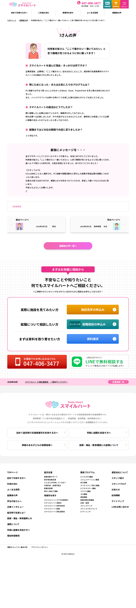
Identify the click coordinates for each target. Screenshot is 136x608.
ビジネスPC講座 (86, 476)
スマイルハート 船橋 (52, 508)
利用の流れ (12, 483)
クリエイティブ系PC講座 (89, 485)
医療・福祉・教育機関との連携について (99, 445)
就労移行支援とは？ (16, 512)
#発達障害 (16, 206)
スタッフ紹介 (118, 477)
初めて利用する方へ (19, 12)
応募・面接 (84, 503)
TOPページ (11, 20)
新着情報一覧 (118, 381)
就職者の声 (116, 12)
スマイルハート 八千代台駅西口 (56, 500)
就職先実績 (48, 488)
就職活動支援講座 (87, 500)
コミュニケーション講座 (89, 479)
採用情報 (116, 495)
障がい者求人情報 (51, 491)
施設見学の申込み (92, 309)
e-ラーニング (85, 511)
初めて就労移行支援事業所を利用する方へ (37, 432)
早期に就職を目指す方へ (99, 432)
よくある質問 (92, 12)
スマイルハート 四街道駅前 (54, 511)
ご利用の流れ (43, 12)
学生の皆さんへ (14, 501)
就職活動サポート (51, 476)
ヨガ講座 (83, 494)
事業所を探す (68, 12)
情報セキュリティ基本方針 (17, 547)
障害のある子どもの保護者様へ (37, 445)
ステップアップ (86, 506)
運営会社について (120, 472)
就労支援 (48, 472)
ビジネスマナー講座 (88, 488)
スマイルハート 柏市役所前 (54, 506)
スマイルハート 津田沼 (52, 503)
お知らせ (116, 489)
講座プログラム (87, 472)
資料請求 (93, 339)
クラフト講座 (85, 491)
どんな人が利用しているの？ (55, 482)
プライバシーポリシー (39, 547)
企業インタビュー (15, 506)
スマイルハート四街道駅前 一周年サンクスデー (46, 381)
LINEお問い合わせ (120, 506)
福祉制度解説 (13, 535)
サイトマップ (118, 501)
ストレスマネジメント (88, 508)
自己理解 (83, 482)
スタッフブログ (119, 483)
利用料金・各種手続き (52, 485)
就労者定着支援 (50, 479)
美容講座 (83, 497)
